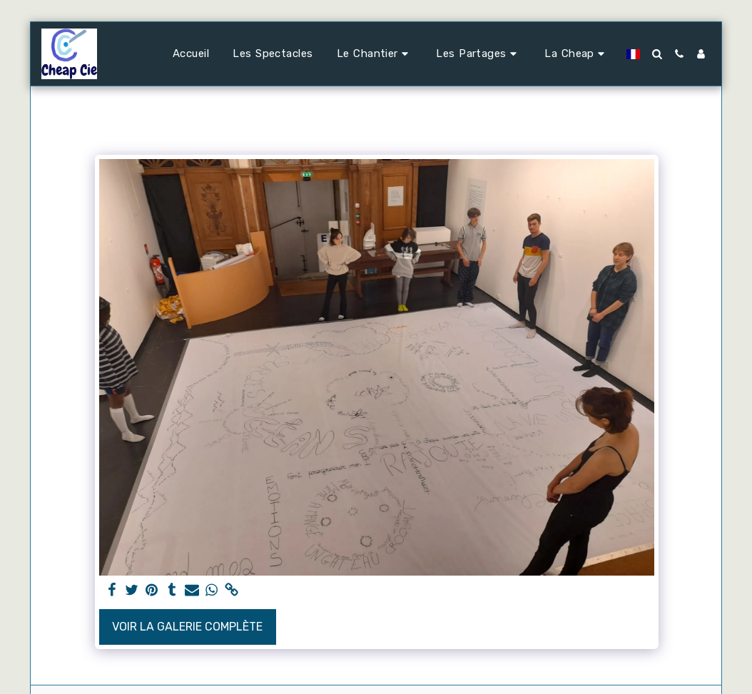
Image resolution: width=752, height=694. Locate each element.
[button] (375, 54)
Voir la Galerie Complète (187, 626)
